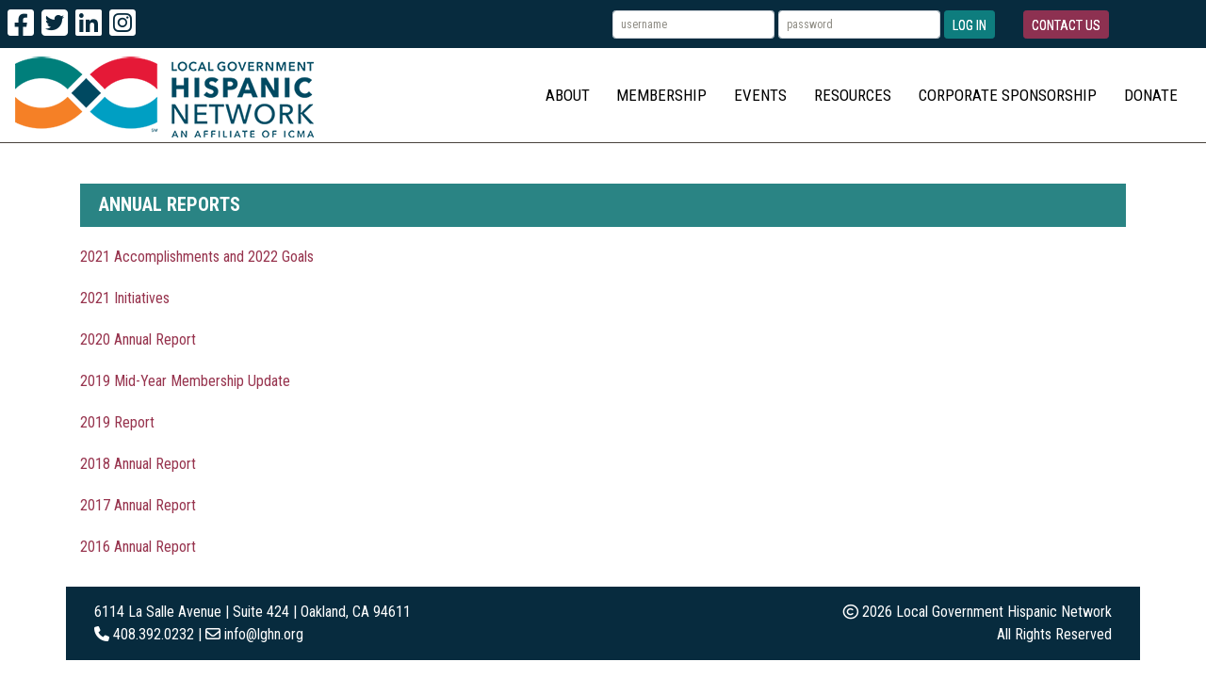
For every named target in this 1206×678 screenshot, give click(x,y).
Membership (661, 95)
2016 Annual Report (138, 547)
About (568, 95)
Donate (1151, 95)
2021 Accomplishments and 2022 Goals (197, 257)
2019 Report (117, 422)
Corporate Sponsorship (1008, 95)
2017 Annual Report (138, 505)
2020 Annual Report (138, 339)
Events (760, 95)
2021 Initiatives (125, 298)
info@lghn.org (263, 634)
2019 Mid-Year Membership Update (185, 381)
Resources (852, 95)
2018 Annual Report (138, 464)
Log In (969, 25)
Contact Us (1066, 25)
